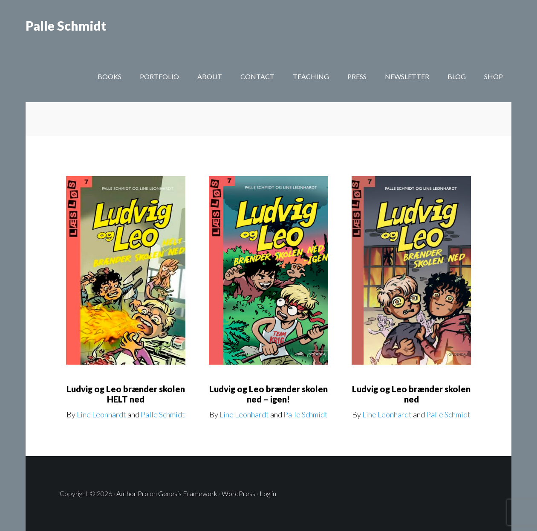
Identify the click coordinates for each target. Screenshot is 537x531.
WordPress (238, 493)
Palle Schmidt (66, 25)
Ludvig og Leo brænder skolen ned (411, 394)
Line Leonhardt (101, 414)
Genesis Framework (187, 493)
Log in (268, 493)
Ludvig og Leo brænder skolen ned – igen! (268, 394)
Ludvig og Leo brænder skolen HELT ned (125, 394)
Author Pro (132, 493)
